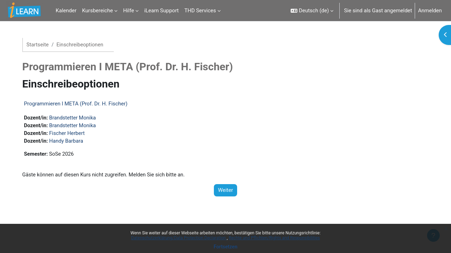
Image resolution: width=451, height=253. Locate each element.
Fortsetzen (225, 246)
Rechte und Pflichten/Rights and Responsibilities (274, 237)
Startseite (40, 44)
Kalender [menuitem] (66, 10)
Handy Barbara (69, 141)
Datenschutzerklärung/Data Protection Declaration (179, 237)
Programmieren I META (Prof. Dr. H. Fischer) (78, 104)
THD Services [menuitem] (200, 10)
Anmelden (430, 10)
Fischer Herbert (70, 134)
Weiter (225, 191)
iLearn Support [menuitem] (161, 10)
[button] (312, 10)
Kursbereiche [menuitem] (97, 10)
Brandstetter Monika (76, 118)
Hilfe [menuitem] (128, 10)
